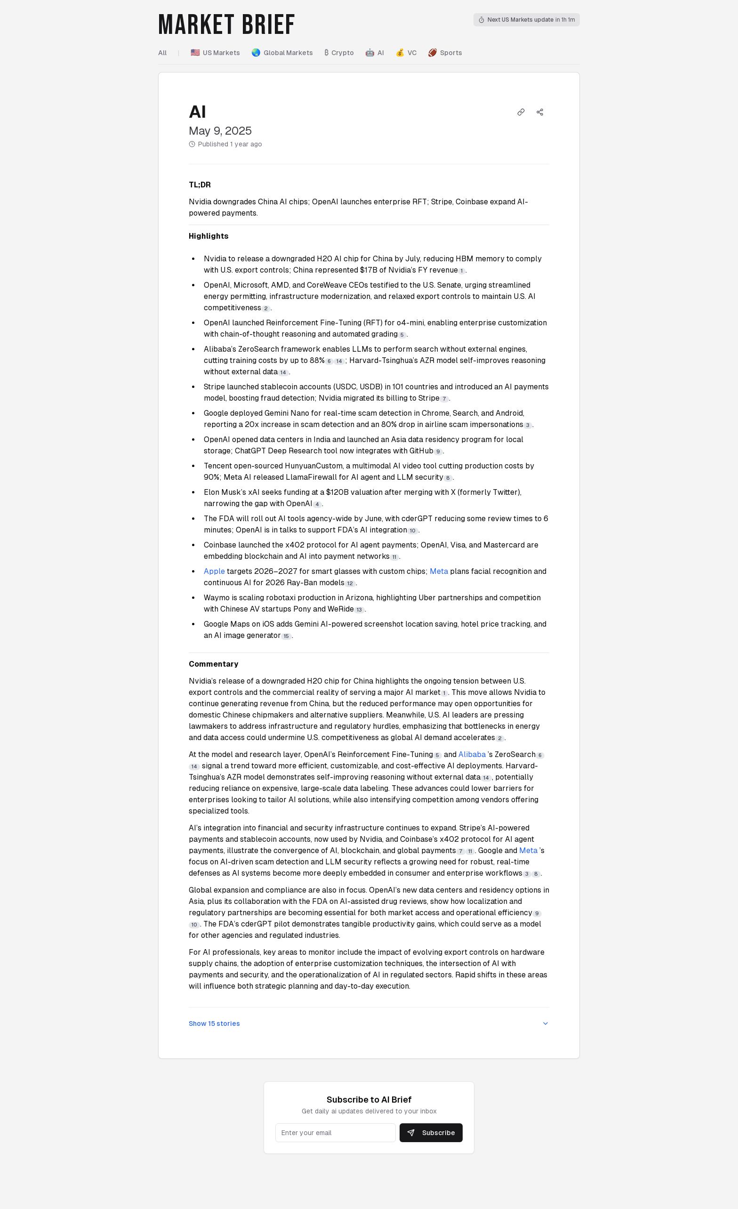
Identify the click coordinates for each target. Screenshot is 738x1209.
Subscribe (431, 1132)
